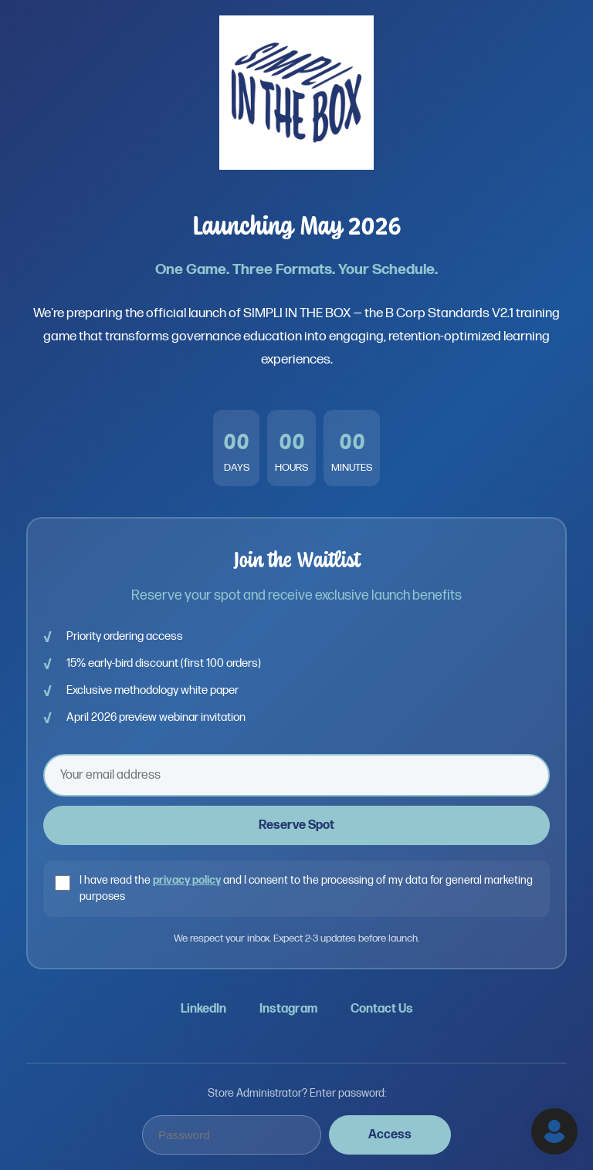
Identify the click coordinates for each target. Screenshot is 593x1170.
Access (390, 1135)
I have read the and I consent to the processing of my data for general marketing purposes (306, 889)
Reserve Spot (296, 825)
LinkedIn (203, 1009)
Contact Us (382, 1009)
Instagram (288, 1009)
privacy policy (187, 880)
